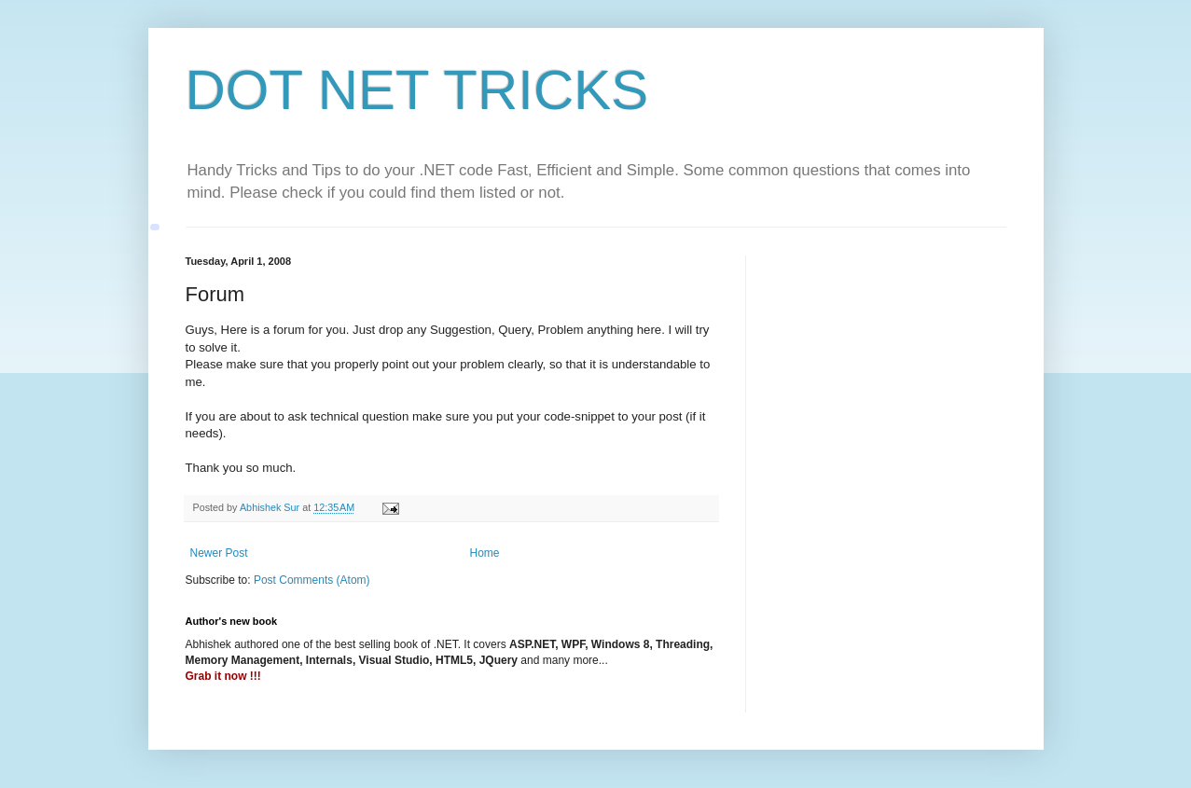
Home (485, 553)
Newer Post (219, 553)
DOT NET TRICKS (417, 90)
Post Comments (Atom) (312, 580)
